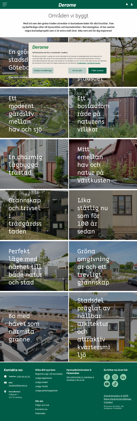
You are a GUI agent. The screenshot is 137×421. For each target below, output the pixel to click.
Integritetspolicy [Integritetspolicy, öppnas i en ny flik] (93, 63)
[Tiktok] (115, 384)
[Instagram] (115, 377)
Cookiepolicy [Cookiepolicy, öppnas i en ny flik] (81, 63)
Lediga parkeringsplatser (46, 390)
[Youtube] (107, 384)
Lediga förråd (41, 386)
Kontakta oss (41, 409)
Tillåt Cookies (97, 71)
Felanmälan (40, 413)
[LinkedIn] (123, 377)
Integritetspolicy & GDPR (116, 396)
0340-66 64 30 (23, 376)
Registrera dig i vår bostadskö (49, 374)
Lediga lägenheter (43, 378)
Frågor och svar (42, 405)
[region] (69, 60)
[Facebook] (107, 377)
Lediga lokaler (41, 382)
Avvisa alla (77, 71)
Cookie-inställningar (43, 71)
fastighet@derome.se (18, 385)
